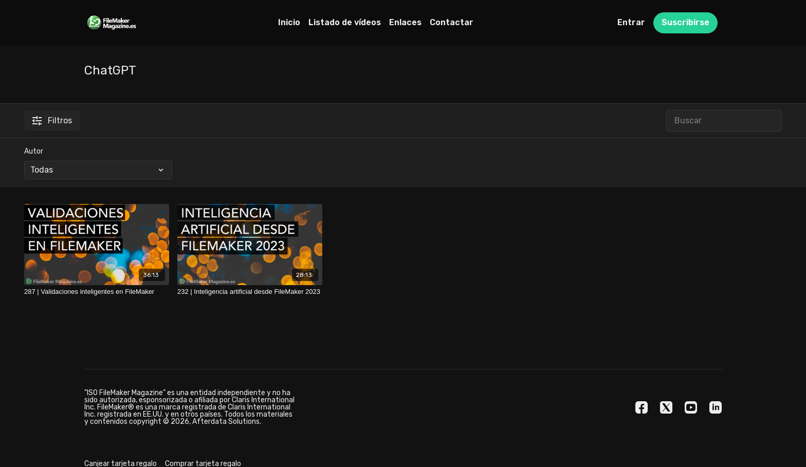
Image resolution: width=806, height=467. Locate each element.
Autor (33, 151)
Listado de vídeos (344, 22)
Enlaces (405, 22)
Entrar (631, 22)
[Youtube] (691, 407)
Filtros (52, 120)
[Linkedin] (715, 407)
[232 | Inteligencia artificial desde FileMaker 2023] (249, 292)
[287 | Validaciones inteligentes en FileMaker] (96, 292)
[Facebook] (641, 407)
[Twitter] (666, 407)
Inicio (289, 22)
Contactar (451, 22)
